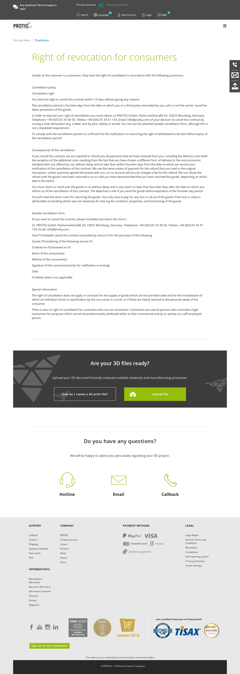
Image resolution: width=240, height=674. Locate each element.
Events (63, 557)
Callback (33, 535)
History (33, 600)
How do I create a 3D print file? (85, 394)
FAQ (31, 557)
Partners (64, 548)
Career (64, 544)
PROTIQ (64, 535)
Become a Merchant (39, 586)
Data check (35, 553)
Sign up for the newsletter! (49, 646)
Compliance (191, 552)
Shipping (33, 544)
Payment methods (38, 548)
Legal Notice (192, 535)
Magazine (34, 604)
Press (63, 562)
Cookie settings (193, 565)
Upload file (160, 394)
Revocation (191, 547)
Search (82, 15)
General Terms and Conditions (195, 541)
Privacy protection (195, 561)
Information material (40, 591)
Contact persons (69, 539)
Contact (33, 539)
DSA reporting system (197, 556)
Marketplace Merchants (35, 580)
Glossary (33, 595)
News (63, 553)
